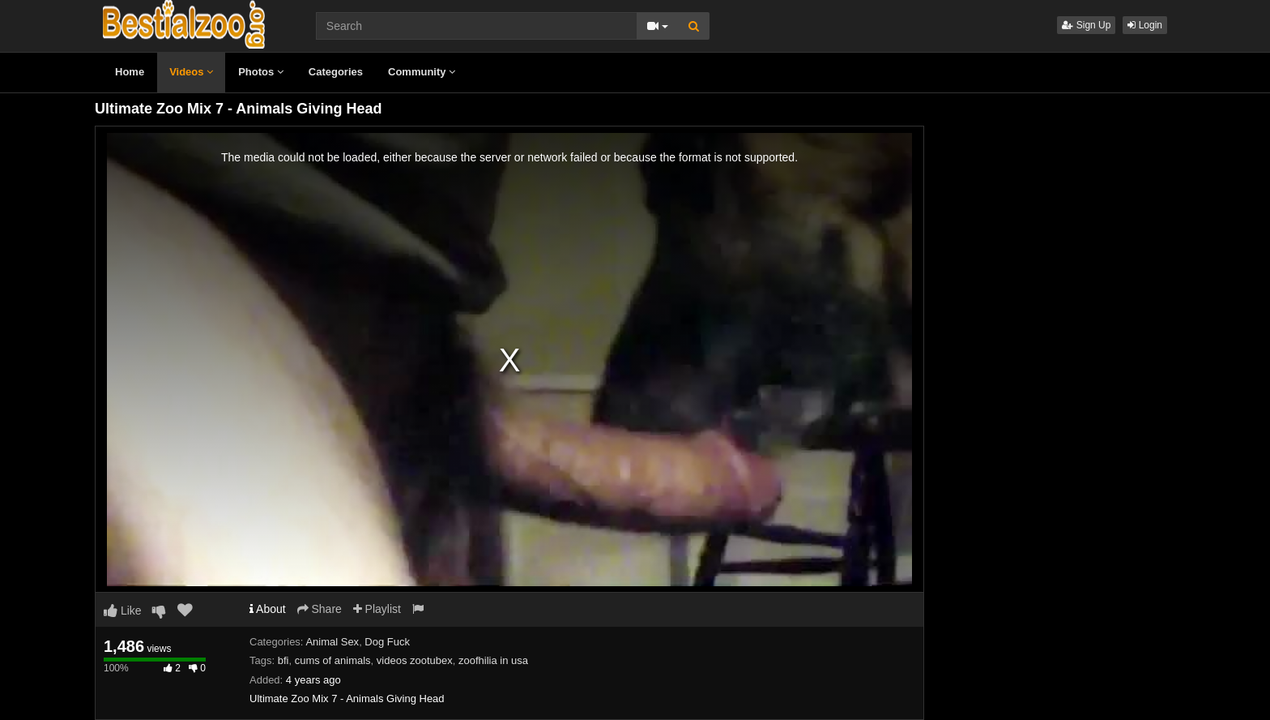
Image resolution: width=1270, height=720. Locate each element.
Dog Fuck (387, 642)
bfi (283, 660)
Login (1144, 25)
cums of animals (333, 660)
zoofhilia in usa (493, 660)
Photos (260, 72)
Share (319, 608)
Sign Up (1086, 25)
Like (123, 610)
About (267, 608)
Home (129, 72)
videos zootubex (415, 660)
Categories (336, 72)
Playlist (377, 608)
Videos (191, 72)
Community (421, 72)
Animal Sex (332, 642)
